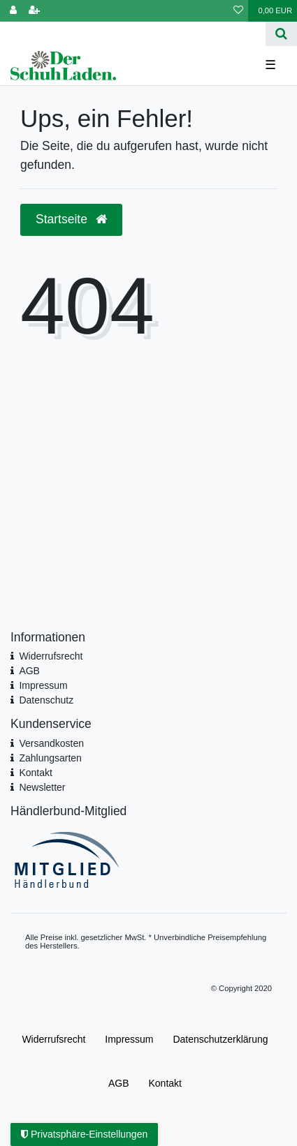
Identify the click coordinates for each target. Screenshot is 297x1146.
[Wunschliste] (238, 11)
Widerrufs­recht (53, 1039)
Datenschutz (46, 700)
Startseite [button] (71, 219)
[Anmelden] (13, 11)
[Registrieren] (34, 11)
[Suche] (281, 34)
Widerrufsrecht (50, 656)
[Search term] (133, 34)
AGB (29, 670)
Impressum (43, 685)
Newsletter (42, 787)
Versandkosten (51, 743)
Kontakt (35, 772)
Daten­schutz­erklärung (220, 1039)
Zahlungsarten (50, 758)
